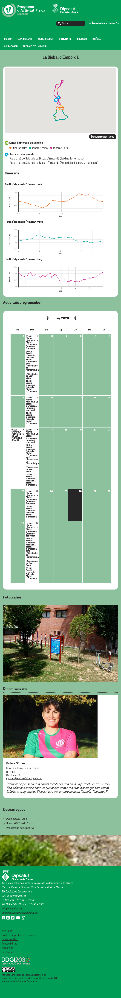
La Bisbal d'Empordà (61, 57)
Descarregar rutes (102, 136)
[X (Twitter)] (8, 918)
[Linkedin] (12, 918)
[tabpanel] (60, 643)
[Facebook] (3, 918)
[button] (56, 100)
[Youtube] (18, 918)
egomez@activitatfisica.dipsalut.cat (24, 778)
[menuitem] (8, 39)
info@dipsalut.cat (12, 908)
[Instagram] (23, 918)
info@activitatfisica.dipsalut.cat (20, 912)
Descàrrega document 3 (20, 828)
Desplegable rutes (16, 818)
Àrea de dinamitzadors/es (104, 23)
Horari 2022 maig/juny (19, 823)
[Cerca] (70, 23)
